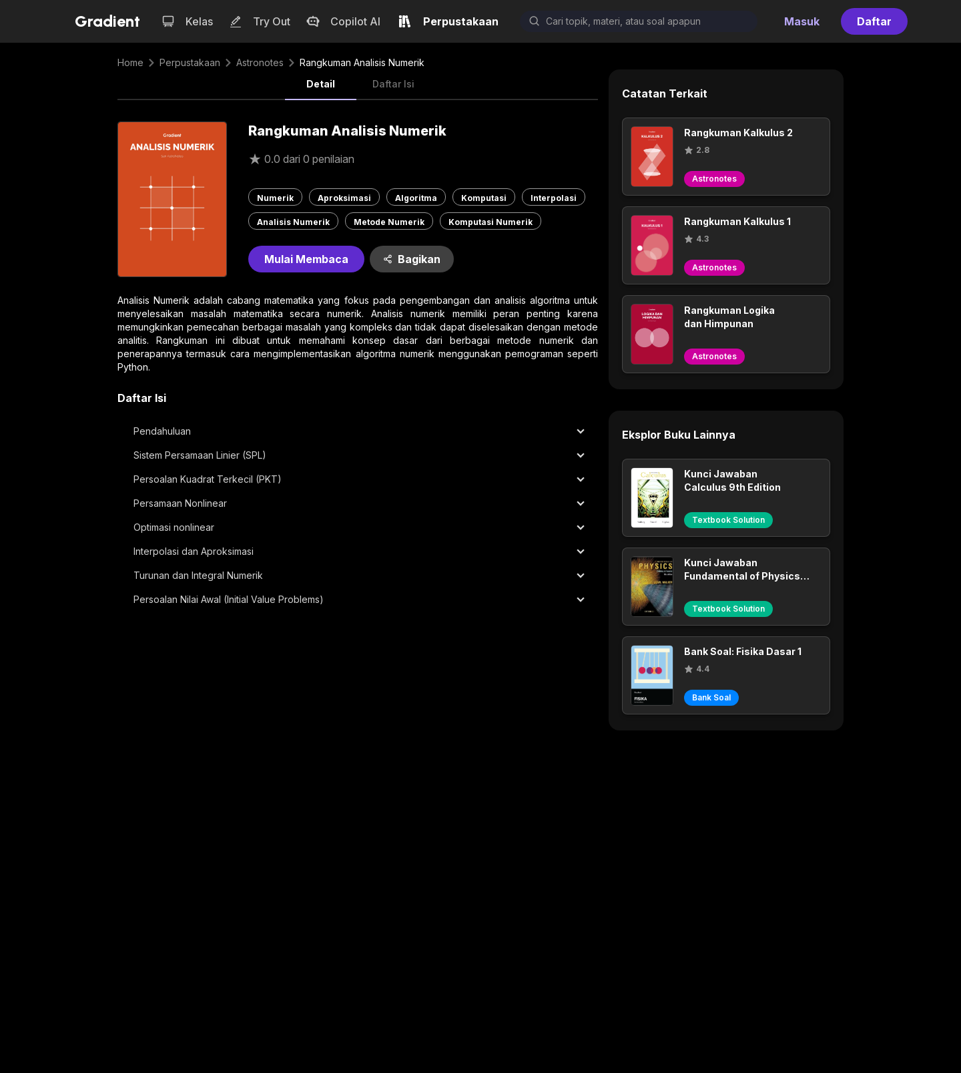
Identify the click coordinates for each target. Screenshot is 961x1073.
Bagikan (411, 259)
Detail (320, 83)
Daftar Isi (393, 83)
